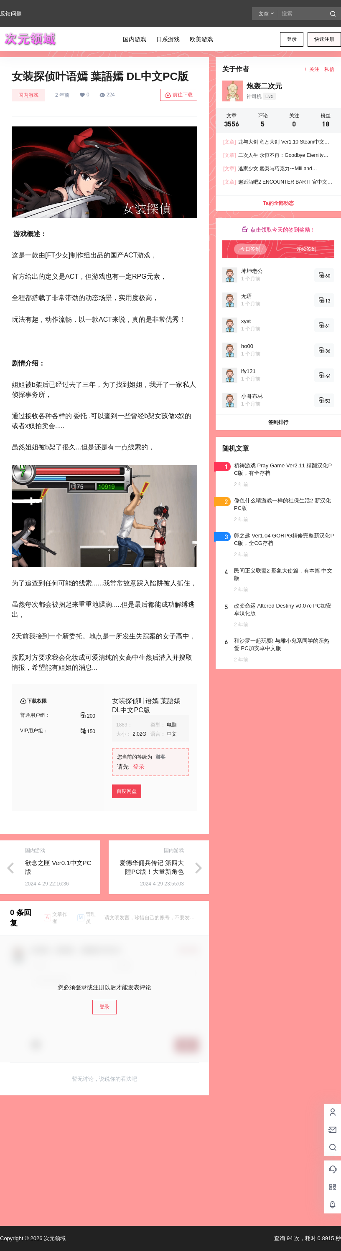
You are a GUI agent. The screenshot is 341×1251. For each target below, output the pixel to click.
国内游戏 (28, 95)
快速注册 (324, 39)
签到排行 (278, 422)
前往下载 (179, 95)
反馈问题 (11, 13)
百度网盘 (127, 791)
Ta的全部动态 (278, 203)
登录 (292, 39)
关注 (311, 69)
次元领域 (54, 1238)
